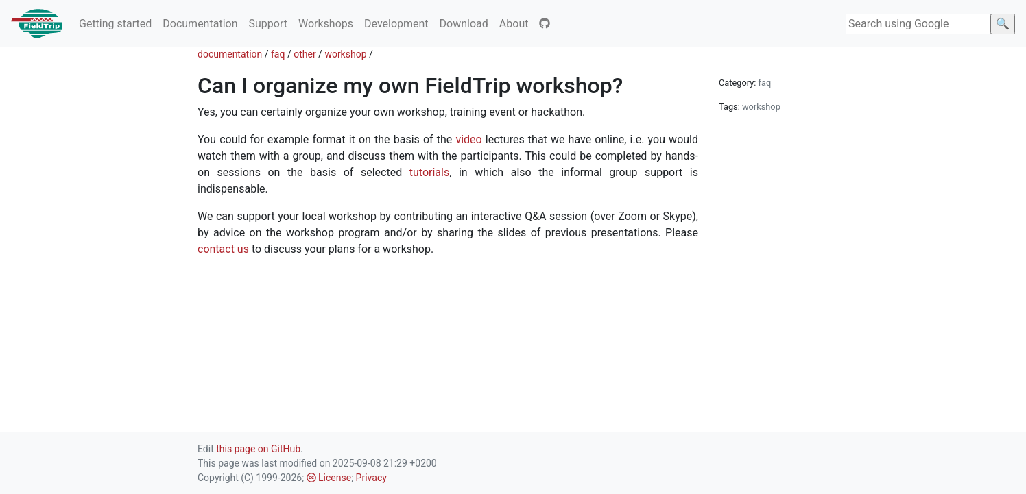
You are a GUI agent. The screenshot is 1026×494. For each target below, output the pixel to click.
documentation (230, 54)
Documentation (200, 23)
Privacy (371, 477)
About (514, 23)
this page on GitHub (258, 448)
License (329, 477)
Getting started (115, 23)
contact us (223, 249)
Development (396, 23)
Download (464, 23)
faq (278, 54)
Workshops (325, 23)
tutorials (429, 172)
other (304, 54)
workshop (345, 54)
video (468, 139)
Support (267, 23)
